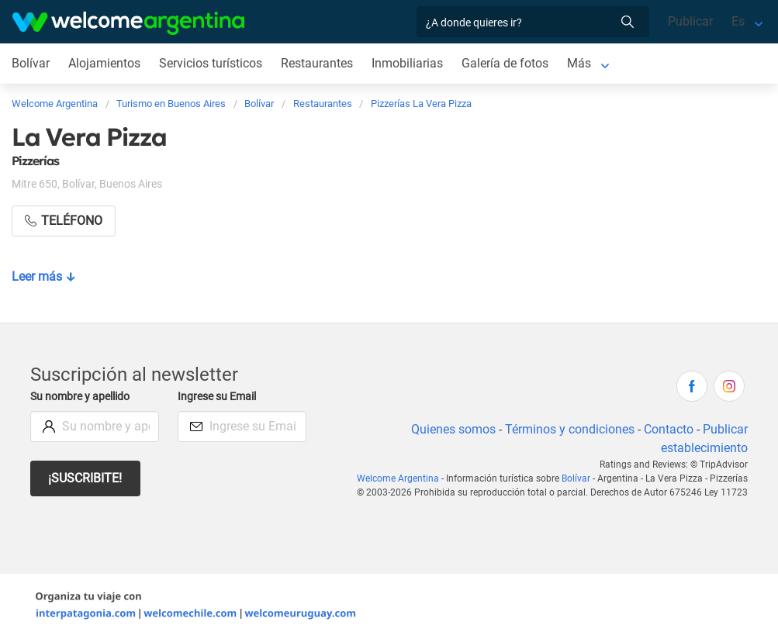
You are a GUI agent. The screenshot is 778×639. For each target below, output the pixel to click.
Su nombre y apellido (83, 396)
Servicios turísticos (211, 63)
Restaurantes (319, 63)
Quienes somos (450, 429)
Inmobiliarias (410, 63)
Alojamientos (104, 63)
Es (738, 21)
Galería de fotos (508, 63)
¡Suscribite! (85, 478)
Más (582, 63)
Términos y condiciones (568, 429)
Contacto (668, 429)
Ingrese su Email (219, 396)
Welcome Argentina (402, 478)
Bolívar (31, 63)
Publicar (689, 21)
